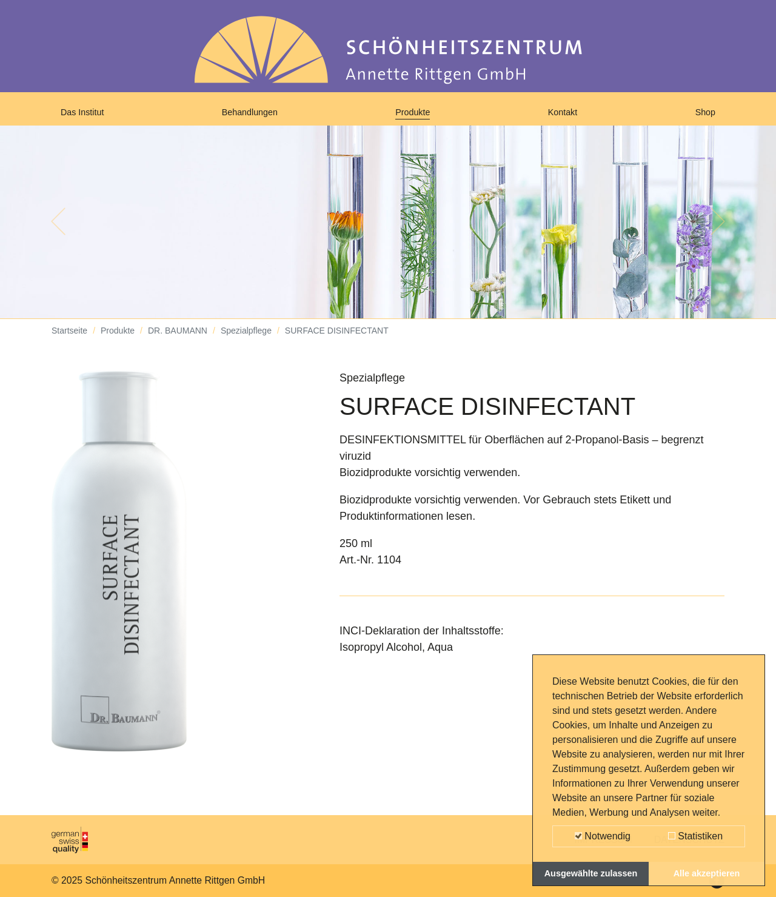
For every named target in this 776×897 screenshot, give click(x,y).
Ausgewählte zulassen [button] (591, 873)
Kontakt (565, 116)
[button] (58, 230)
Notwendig (602, 836)
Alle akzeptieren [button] (707, 873)
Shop (702, 116)
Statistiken (695, 836)
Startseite (69, 339)
